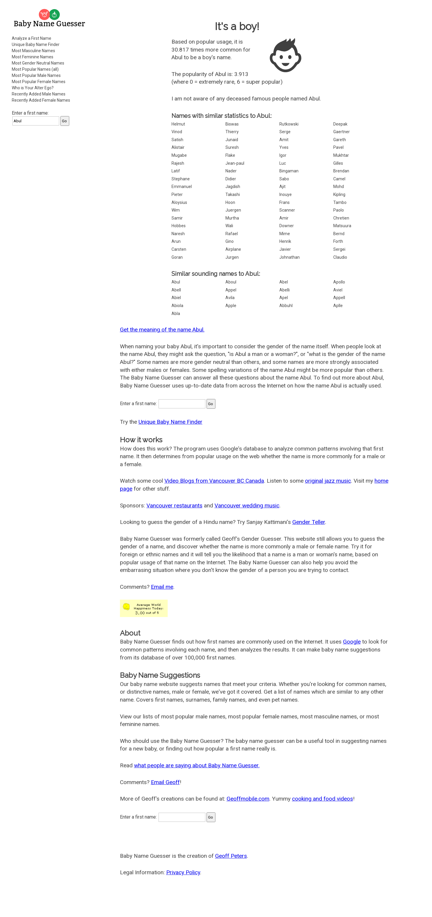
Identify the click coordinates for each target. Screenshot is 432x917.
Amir (283, 218)
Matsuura (342, 225)
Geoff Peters (231, 855)
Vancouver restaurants (174, 505)
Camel (339, 179)
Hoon (230, 202)
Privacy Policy (183, 872)
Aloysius (179, 202)
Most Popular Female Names (38, 81)
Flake (230, 155)
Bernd (338, 233)
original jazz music (328, 480)
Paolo (338, 210)
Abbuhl (286, 305)
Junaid (231, 139)
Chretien (341, 218)
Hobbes (179, 225)
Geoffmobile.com (248, 798)
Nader (231, 171)
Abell (176, 290)
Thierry (232, 131)
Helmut (178, 124)
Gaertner (341, 131)
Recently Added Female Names (41, 100)
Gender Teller (308, 522)
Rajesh (178, 163)
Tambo (340, 202)
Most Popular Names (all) (35, 69)
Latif (176, 171)
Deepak (340, 124)
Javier (285, 249)
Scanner (287, 210)
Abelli (284, 290)
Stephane (181, 179)
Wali (229, 225)
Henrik (285, 241)
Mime (284, 233)
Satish (177, 139)
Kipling (339, 194)
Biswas (232, 124)
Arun (176, 241)
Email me (162, 586)
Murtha (232, 218)
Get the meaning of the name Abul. (162, 329)
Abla (176, 313)
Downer (286, 225)
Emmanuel (182, 186)
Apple (230, 305)
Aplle (338, 305)
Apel (283, 297)
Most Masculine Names (33, 50)
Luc (282, 163)
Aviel (337, 290)
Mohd (338, 186)
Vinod (177, 131)
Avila (230, 297)
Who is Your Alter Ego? (33, 87)
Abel (283, 282)
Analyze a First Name (31, 38)
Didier (230, 179)
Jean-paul (234, 163)
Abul (176, 282)
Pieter (177, 194)
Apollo (339, 282)
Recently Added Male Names (38, 94)
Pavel (338, 147)
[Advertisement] (50, 219)
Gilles (338, 163)
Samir (177, 218)
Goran (177, 257)
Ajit (282, 186)
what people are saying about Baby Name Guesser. (197, 765)
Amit (283, 139)
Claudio (340, 257)
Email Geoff (165, 782)
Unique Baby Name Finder (36, 44)
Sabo (284, 179)
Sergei (339, 249)
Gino (229, 241)
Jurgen (232, 257)
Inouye (285, 194)
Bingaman (289, 171)
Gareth (339, 139)
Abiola (177, 305)
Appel (230, 290)
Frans (284, 202)
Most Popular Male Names (36, 75)
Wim (176, 210)
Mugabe (179, 155)
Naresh (178, 233)
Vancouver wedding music (247, 505)
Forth (338, 241)
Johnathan (289, 257)
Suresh (232, 147)
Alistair (178, 147)
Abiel (176, 297)
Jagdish (232, 186)
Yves (283, 147)
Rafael (231, 233)
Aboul (230, 282)
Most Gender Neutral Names (38, 63)
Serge (285, 131)
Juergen (233, 210)
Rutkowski (289, 124)
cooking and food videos (322, 798)
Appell (339, 297)
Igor (282, 155)
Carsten (179, 249)
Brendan (341, 171)
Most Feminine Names (32, 57)
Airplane (233, 249)
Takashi (232, 194)
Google (352, 641)
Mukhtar (341, 155)
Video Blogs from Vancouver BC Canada (214, 480)
